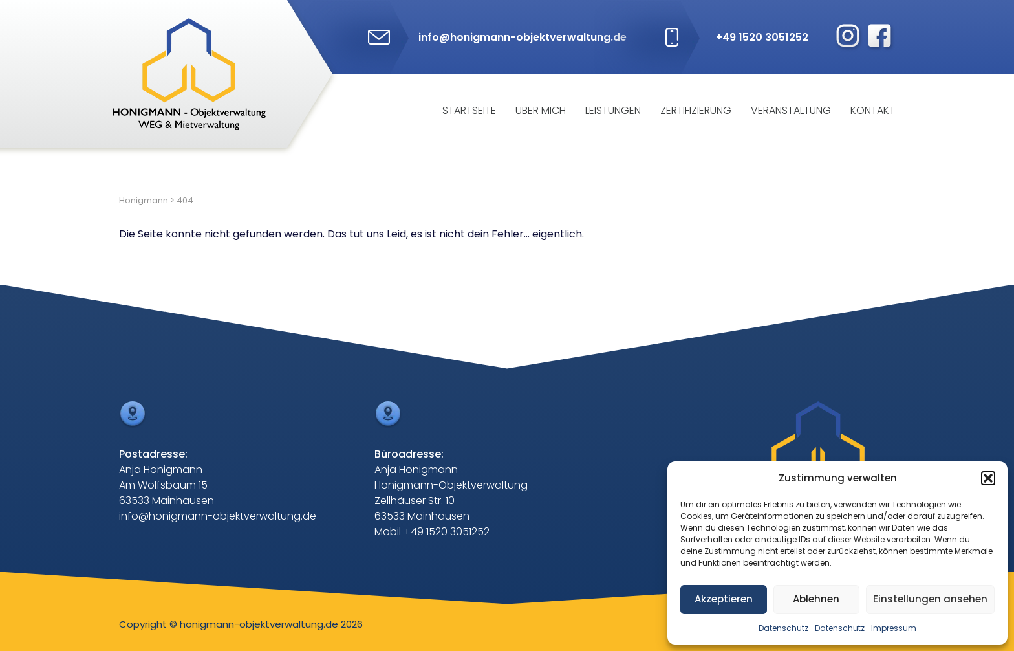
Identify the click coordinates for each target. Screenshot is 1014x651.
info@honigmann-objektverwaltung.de (522, 37)
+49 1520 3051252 (762, 37)
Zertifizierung (695, 110)
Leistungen (613, 110)
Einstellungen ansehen (930, 599)
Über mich (540, 110)
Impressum (893, 628)
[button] (988, 478)
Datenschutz (783, 628)
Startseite (469, 110)
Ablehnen (816, 599)
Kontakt (872, 110)
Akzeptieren (724, 599)
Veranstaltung (791, 110)
